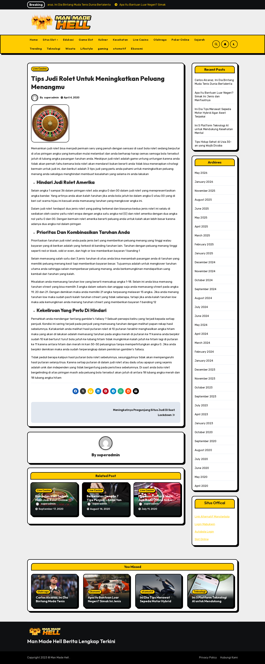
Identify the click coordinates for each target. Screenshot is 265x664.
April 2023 (201, 414)
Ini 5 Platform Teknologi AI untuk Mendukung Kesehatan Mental (214, 129)
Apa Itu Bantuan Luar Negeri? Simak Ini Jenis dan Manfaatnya (214, 96)
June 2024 (202, 316)
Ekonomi (137, 48)
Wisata (70, 48)
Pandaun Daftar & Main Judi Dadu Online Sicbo (155, 498)
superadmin (51, 97)
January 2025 (204, 253)
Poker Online (180, 39)
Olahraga (159, 39)
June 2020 (202, 468)
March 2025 (202, 235)
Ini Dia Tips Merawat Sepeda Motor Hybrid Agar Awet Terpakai (213, 112)
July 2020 (201, 459)
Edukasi (68, 39)
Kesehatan (120, 39)
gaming (103, 48)
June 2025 (202, 208)
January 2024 (204, 360)
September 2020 (205, 441)
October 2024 (204, 280)
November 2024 (205, 271)
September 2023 (205, 396)
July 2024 (201, 307)
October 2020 (204, 432)
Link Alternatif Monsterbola (212, 516)
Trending (36, 48)
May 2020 (201, 477)
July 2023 (201, 405)
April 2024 (201, 333)
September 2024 (205, 289)
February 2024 (204, 351)
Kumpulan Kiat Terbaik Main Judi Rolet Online (52, 498)
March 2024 (202, 342)
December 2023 (205, 369)
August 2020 (203, 450)
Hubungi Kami (229, 657)
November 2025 (205, 190)
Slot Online (202, 539)
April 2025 (201, 226)
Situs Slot (49, 39)
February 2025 (204, 244)
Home (34, 39)
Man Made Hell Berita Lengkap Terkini (71, 641)
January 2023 (204, 423)
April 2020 (201, 485)
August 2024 (203, 298)
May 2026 (201, 172)
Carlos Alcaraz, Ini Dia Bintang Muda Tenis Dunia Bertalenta (52, 601)
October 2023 (203, 387)
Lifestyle (86, 48)
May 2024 (201, 325)
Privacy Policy (208, 657)
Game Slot (86, 39)
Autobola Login (204, 531)
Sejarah (199, 39)
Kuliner (103, 39)
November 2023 (205, 378)
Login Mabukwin (205, 524)
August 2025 (203, 199)
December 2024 (205, 262)
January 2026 (204, 181)
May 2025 (201, 217)
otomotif (119, 48)
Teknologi (53, 48)
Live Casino (141, 39)
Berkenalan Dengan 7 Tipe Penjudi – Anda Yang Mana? (105, 500)
